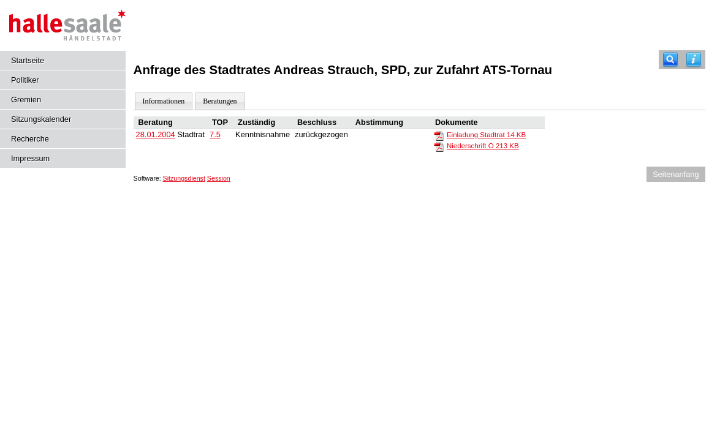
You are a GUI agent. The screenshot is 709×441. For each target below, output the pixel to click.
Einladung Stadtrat (486, 134)
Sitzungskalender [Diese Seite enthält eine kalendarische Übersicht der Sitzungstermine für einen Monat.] (41, 119)
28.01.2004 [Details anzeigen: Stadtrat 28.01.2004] (155, 134)
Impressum (30, 158)
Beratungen (220, 101)
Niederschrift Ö (483, 145)
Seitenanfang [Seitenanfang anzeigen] (676, 174)
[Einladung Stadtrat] (439, 135)
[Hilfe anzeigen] (693, 59)
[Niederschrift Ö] (439, 146)
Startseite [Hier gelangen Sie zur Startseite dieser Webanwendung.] (27, 60)
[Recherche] (670, 59)
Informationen (164, 101)
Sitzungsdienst (184, 178)
